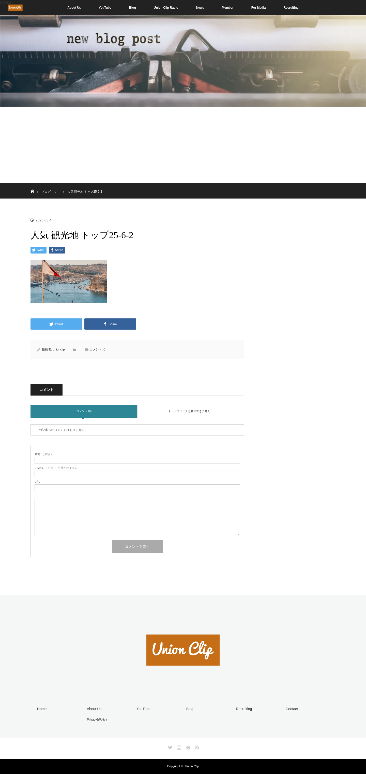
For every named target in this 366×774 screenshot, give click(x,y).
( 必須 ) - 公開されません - (57, 468)
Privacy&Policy (97, 719)
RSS (196, 746)
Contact (292, 709)
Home (42, 709)
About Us (74, 7)
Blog (132, 7)
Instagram (178, 746)
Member (228, 7)
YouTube (105, 7)
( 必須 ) (43, 454)
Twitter (169, 746)
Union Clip (192, 766)
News (200, 7)
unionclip (59, 349)
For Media (258, 7)
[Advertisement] (183, 145)
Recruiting (290, 7)
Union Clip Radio (166, 7)
